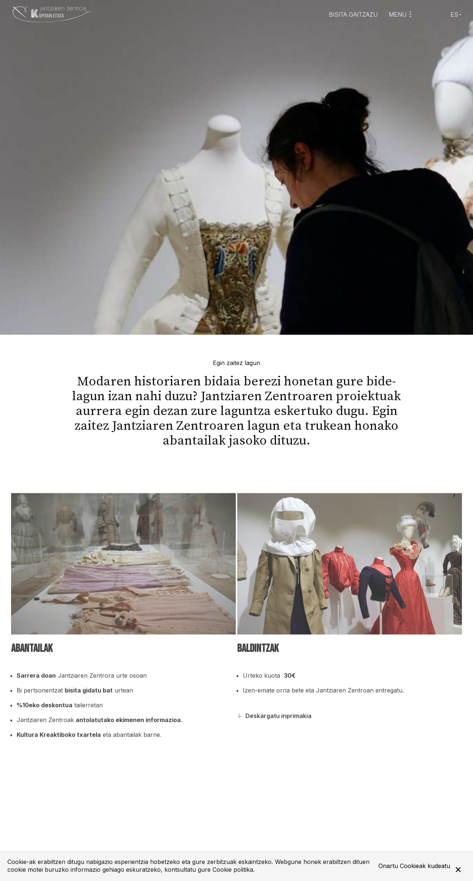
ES (454, 14)
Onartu (388, 866)
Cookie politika (232, 869)
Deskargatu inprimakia (278, 729)
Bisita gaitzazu (353, 14)
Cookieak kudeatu (425, 866)
